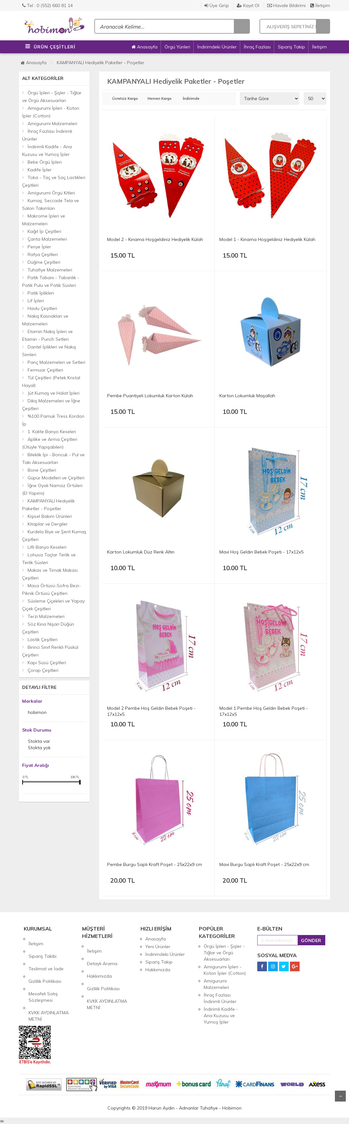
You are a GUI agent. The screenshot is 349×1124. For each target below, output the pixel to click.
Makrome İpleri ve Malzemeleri (43, 220)
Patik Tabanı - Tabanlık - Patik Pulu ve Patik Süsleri (50, 281)
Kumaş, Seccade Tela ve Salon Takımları (50, 204)
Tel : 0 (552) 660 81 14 (47, 5)
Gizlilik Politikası (45, 962)
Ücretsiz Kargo (125, 99)
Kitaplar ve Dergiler (48, 524)
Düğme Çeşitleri (44, 262)
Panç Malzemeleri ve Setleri (56, 362)
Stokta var (39, 741)
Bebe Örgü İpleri (45, 162)
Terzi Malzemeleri (46, 616)
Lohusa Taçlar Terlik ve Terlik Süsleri (49, 558)
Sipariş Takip (291, 47)
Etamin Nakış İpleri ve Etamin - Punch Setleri (47, 335)
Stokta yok (39, 748)
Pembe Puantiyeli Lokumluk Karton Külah (150, 396)
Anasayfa (144, 47)
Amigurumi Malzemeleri (52, 123)
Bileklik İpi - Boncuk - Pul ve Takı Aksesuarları (53, 458)
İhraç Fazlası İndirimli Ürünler (47, 135)
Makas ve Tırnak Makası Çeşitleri (50, 574)
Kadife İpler (40, 170)
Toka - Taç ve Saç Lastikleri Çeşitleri (53, 181)
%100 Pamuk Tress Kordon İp (53, 420)
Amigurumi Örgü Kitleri (51, 193)
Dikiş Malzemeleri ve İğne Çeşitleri (51, 404)
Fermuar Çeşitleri (45, 370)
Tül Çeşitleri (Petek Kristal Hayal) (51, 381)
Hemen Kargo (160, 99)
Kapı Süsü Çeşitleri (47, 662)
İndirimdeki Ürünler (217, 47)
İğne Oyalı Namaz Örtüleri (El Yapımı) (52, 489)
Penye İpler (39, 247)
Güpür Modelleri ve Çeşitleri (56, 478)
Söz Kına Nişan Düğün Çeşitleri (48, 628)
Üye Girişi (216, 5)
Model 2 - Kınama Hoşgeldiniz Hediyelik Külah (155, 239)
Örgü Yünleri (177, 47)
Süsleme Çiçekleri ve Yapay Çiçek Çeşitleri (53, 605)
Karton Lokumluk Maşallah (247, 396)
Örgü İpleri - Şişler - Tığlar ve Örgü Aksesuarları (51, 96)
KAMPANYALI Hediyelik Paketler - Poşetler (100, 62)
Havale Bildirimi (286, 5)
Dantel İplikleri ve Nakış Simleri (49, 350)
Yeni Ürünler (157, 946)
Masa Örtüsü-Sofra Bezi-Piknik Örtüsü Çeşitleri (51, 589)
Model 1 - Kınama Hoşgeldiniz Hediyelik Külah (267, 239)
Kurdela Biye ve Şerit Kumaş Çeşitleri (54, 535)
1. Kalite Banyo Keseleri (52, 431)
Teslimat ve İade (46, 954)
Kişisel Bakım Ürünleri (50, 516)
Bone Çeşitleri (42, 470)
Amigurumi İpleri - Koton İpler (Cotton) (50, 112)
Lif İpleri (36, 301)
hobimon (37, 712)
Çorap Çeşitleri (43, 670)
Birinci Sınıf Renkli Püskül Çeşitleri (50, 651)
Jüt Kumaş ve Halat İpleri (54, 393)
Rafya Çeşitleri (43, 254)
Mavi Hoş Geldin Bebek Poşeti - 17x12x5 (261, 552)
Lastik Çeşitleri (42, 639)
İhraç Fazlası (257, 47)
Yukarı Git (340, 1096)
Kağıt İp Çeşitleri (44, 231)
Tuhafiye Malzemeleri (50, 270)
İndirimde (191, 99)
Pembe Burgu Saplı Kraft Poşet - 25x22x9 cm (154, 864)
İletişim (320, 5)
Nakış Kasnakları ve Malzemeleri (45, 320)
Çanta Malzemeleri (47, 239)
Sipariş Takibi (42, 946)
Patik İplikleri (41, 293)
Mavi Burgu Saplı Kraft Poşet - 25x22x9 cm (264, 864)
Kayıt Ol (248, 5)
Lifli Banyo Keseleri (47, 547)
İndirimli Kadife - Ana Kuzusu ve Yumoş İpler (47, 150)
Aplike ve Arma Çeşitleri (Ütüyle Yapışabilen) (49, 443)
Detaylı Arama (102, 954)
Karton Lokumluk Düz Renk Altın (140, 552)
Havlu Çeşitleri (42, 308)
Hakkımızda (99, 962)
